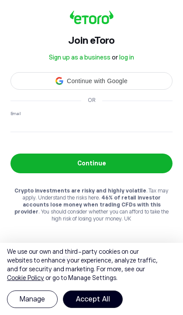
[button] (91, 81)
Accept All (93, 299)
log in (126, 57)
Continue (91, 163)
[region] (91, 279)
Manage (32, 299)
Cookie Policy (25, 277)
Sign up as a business (79, 57)
